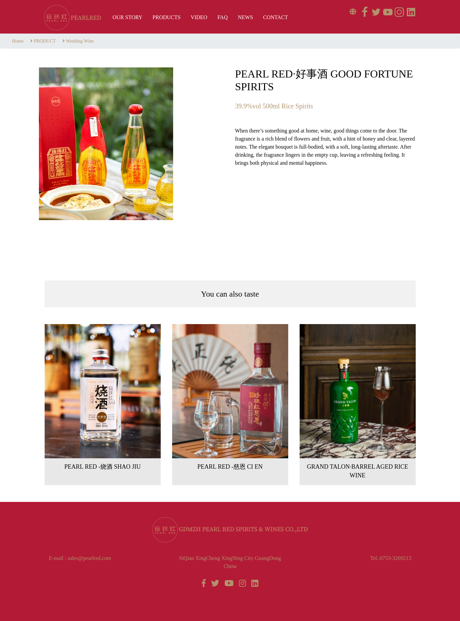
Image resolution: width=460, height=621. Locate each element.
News (245, 17)
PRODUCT (45, 41)
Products (167, 17)
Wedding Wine (80, 41)
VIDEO (199, 17)
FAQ (222, 17)
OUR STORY (128, 17)
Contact (275, 17)
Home (17, 41)
